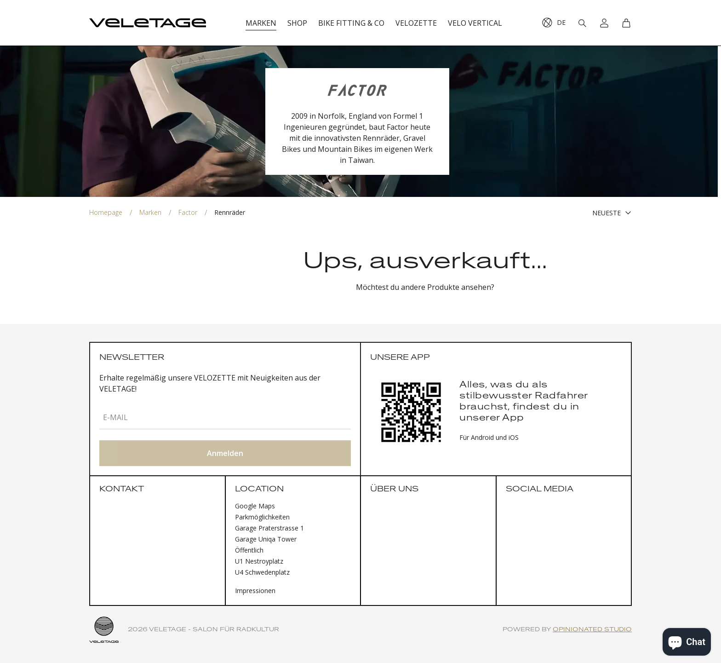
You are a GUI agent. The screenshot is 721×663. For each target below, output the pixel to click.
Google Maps (255, 506)
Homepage (105, 212)
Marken (150, 212)
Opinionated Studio (592, 630)
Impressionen (255, 590)
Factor (187, 212)
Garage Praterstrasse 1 (269, 528)
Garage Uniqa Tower (266, 539)
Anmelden (225, 453)
